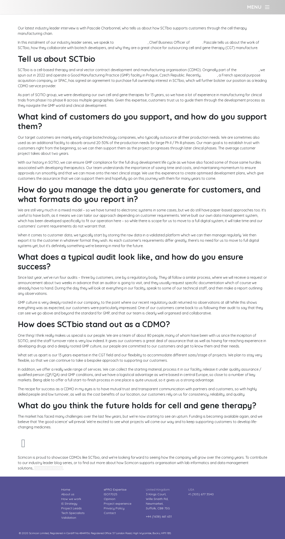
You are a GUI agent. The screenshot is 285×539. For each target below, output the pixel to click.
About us (67, 494)
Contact (110, 513)
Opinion (109, 499)
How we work (71, 499)
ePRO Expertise (115, 489)
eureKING (209, 75)
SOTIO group (248, 70)
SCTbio (196, 42)
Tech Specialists (73, 513)
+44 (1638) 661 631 (159, 516)
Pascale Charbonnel (131, 42)
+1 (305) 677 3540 (201, 494)
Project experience (117, 504)
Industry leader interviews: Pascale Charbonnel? (39, 17)
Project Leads (71, 508)
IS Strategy (69, 504)
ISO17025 (110, 494)
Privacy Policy (114, 508)
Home (65, 489)
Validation (68, 518)
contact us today (48, 468)
